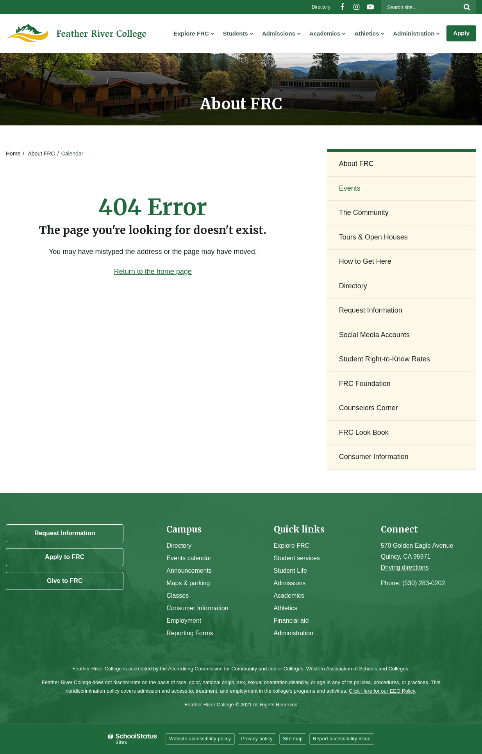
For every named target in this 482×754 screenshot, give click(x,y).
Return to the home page (153, 271)
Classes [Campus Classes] (177, 595)
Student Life (290, 570)
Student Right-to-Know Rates (384, 359)
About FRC (41, 153)
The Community (364, 212)
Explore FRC (292, 545)
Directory (321, 7)
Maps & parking (188, 583)
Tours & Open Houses (373, 237)
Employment (183, 620)
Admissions (290, 583)
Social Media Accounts (374, 335)
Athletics (285, 608)
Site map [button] (293, 738)
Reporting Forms (189, 633)
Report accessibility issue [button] (342, 738)
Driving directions (405, 567)
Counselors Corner (368, 408)
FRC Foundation (365, 384)
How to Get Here (365, 261)
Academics (289, 595)
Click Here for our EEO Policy (382, 691)
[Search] (466, 7)
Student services (297, 558)
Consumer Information (374, 457)
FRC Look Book (364, 432)
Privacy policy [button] (257, 738)
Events (350, 188)
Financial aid (291, 620)
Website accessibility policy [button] (200, 738)
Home (13, 153)
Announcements (189, 570)
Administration (293, 633)
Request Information (370, 310)
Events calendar (188, 558)
